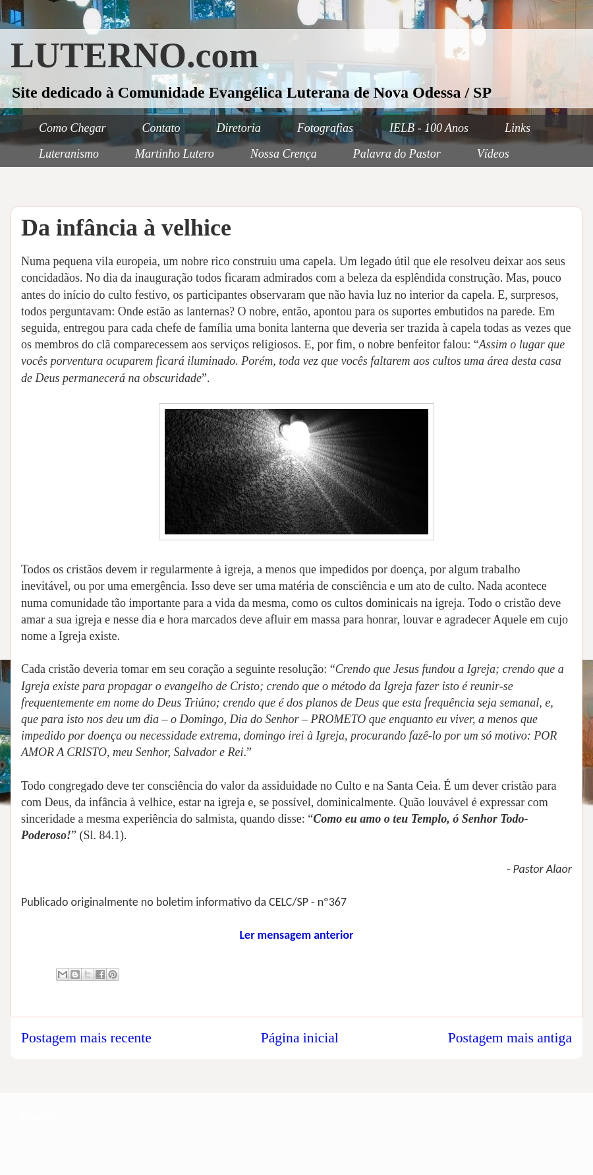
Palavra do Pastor (397, 153)
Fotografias (325, 128)
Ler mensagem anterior (296, 935)
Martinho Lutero (174, 153)
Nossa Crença (283, 153)
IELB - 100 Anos (428, 128)
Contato (161, 128)
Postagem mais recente (86, 1038)
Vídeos (493, 153)
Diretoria (239, 128)
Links (517, 128)
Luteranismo (69, 153)
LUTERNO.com (135, 55)
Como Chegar (72, 128)
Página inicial (300, 1038)
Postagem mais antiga (510, 1038)
